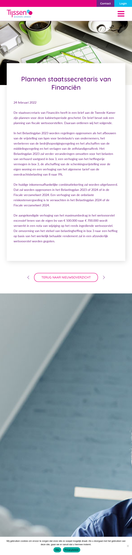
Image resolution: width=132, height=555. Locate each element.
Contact (105, 3)
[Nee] (127, 546)
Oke (57, 550)
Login (123, 3)
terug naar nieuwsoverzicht (66, 277)
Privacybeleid (72, 550)
